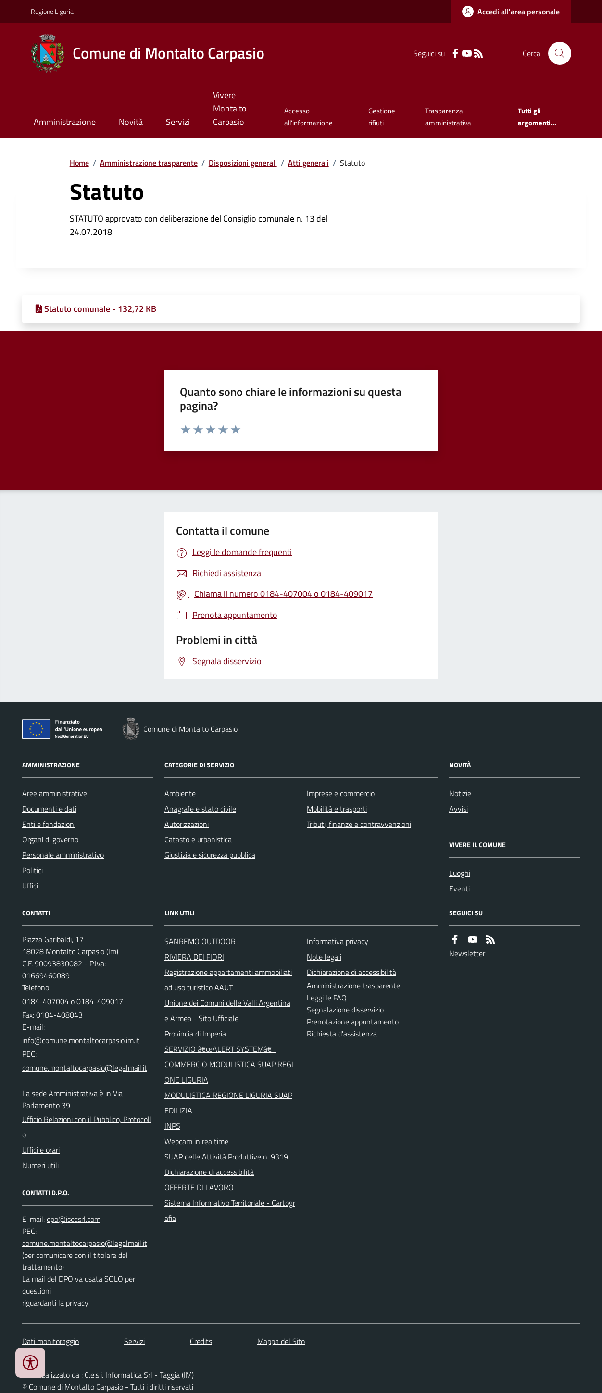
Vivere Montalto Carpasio (230, 108)
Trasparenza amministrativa (448, 116)
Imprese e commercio (341, 793)
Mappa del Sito (281, 1341)
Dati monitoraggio (50, 1341)
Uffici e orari (41, 1150)
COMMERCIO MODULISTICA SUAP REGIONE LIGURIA (228, 1072)
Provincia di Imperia (195, 1033)
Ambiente (180, 793)
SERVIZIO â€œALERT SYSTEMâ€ (220, 1049)
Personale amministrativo (63, 855)
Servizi (178, 121)
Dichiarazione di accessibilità (209, 1172)
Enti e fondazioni (48, 824)
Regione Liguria (52, 11)
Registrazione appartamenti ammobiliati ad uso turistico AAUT (228, 979)
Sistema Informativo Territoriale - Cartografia (229, 1210)
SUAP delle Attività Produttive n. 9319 (226, 1156)
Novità (131, 121)
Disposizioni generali (243, 163)
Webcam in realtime (196, 1141)
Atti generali (308, 163)
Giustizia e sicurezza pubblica (209, 855)
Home (79, 163)
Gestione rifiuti (381, 116)
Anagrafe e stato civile (200, 808)
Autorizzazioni (186, 824)
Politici (32, 870)
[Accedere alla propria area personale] (511, 11)
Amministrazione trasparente (149, 163)
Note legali (324, 956)
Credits (201, 1341)
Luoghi (459, 873)
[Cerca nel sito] (555, 53)
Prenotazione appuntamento (353, 1021)
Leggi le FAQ (327, 997)
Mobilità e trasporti (337, 808)
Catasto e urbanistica (198, 839)
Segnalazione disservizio (345, 1009)
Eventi (459, 888)
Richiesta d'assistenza (342, 1033)
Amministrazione (65, 121)
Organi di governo (50, 839)
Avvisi (458, 808)
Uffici (30, 885)
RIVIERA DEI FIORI (194, 956)
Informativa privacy (337, 941)
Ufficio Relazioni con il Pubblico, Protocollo (86, 1126)
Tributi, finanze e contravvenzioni (359, 824)
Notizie (460, 793)
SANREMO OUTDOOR (200, 941)
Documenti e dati (49, 808)
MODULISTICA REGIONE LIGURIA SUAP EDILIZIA (228, 1102)
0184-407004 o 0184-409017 (72, 1001)
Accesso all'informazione (308, 116)
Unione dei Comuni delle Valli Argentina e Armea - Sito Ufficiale (227, 1010)
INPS (172, 1126)
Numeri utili (40, 1165)
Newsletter (467, 953)
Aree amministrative (54, 793)
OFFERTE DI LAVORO (199, 1187)
